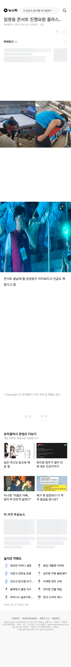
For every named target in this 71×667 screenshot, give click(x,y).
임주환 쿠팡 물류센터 (55, 573)
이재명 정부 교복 (52, 581)
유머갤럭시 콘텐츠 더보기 (20, 434)
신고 (42, 24)
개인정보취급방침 (29, 618)
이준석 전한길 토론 (20, 573)
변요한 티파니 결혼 (20, 565)
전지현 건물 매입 (52, 589)
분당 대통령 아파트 (53, 565)
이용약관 (15, 618)
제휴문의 (55, 618)
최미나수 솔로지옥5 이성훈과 (22, 597)
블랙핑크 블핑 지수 (20, 589)
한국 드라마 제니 (52, 597)
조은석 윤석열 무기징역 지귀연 (22, 581)
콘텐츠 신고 (44, 618)
